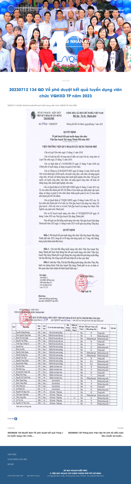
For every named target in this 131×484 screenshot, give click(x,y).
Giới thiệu (66, 10)
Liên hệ (120, 10)
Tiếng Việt (112, 4)
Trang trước (11, 428)
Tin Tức (99, 10)
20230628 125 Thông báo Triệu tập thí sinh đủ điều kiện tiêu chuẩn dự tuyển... (95, 434)
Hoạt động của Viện (17, 459)
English (120, 4)
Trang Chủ (12, 68)
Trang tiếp (120, 428)
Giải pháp (89, 10)
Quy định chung (33, 475)
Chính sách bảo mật (15, 475)
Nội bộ (11, 464)
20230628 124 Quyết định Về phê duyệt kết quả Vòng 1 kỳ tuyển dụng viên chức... (35, 434)
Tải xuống (110, 10)
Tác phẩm (78, 10)
